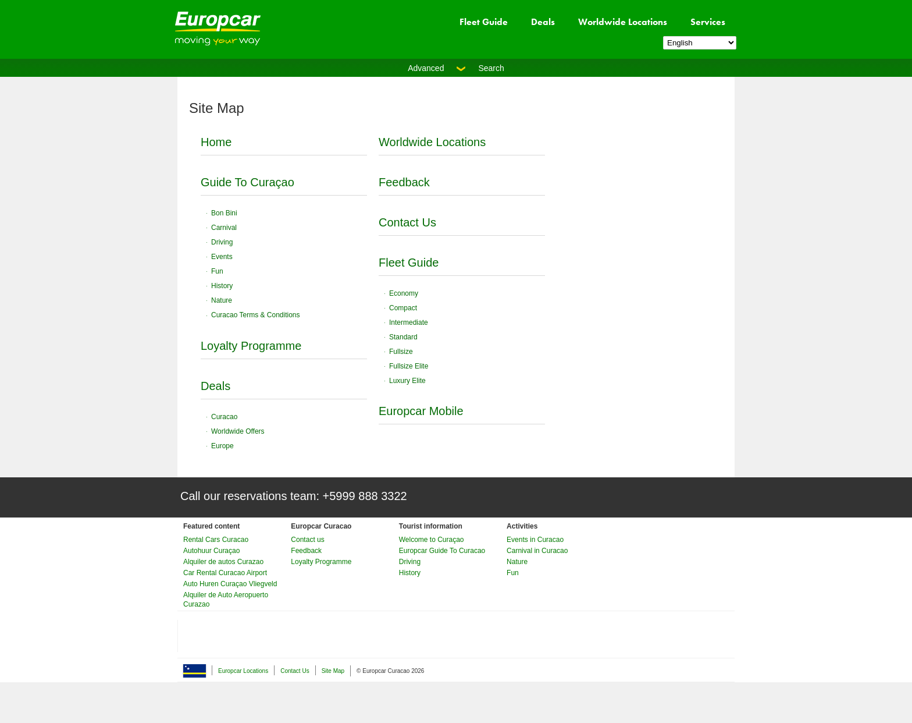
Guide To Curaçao (247, 182)
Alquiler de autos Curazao (223, 562)
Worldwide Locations (622, 22)
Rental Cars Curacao (215, 540)
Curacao (224, 417)
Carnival (224, 228)
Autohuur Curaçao (211, 551)
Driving (222, 242)
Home (216, 142)
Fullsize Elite (408, 366)
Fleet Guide (483, 22)
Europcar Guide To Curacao (442, 551)
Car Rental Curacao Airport (225, 573)
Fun (217, 271)
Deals (543, 22)
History (222, 286)
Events (222, 257)
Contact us (307, 540)
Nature (221, 300)
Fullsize (401, 352)
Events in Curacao (535, 540)
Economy (403, 293)
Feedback (404, 182)
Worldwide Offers (238, 431)
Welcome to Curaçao (431, 540)
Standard (403, 337)
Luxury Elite (407, 381)
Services (707, 22)
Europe (222, 446)
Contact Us (407, 222)
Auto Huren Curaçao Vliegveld (230, 584)
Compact (403, 308)
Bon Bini (224, 213)
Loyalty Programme (251, 345)
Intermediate (408, 322)
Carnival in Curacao (537, 551)
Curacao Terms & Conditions (255, 315)
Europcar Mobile (421, 411)
